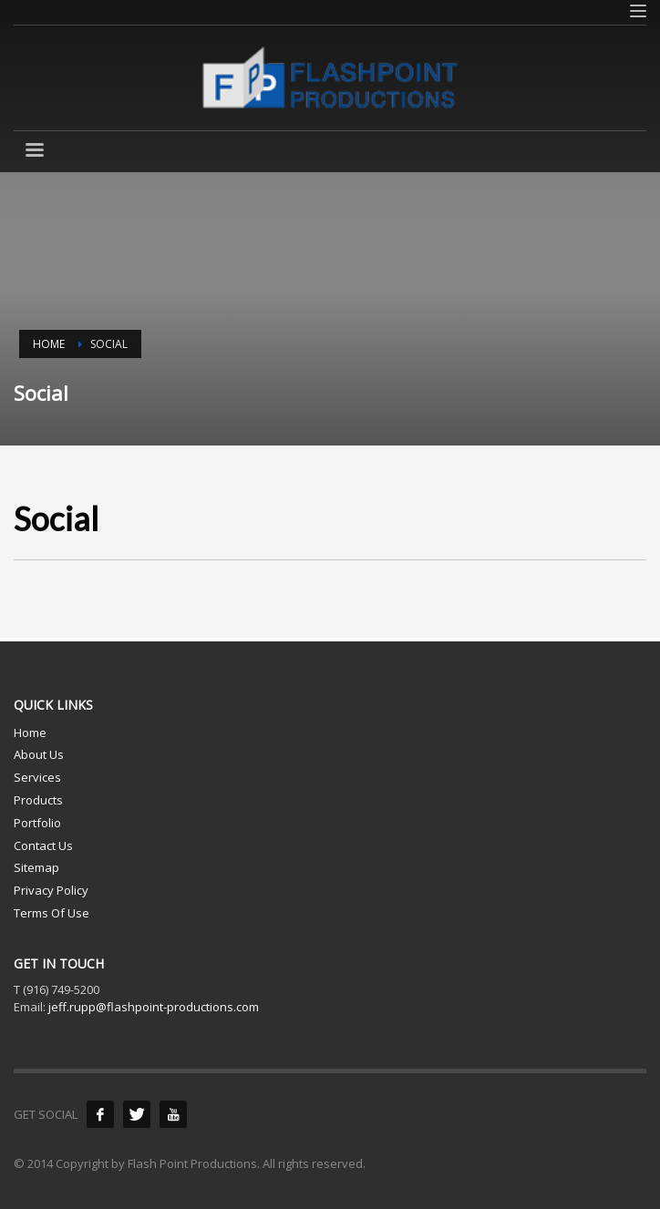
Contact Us (43, 845)
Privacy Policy (51, 890)
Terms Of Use (51, 913)
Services (37, 777)
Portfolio (37, 823)
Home (30, 732)
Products (38, 800)
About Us (39, 754)
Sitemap (36, 867)
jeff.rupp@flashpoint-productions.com (153, 1007)
